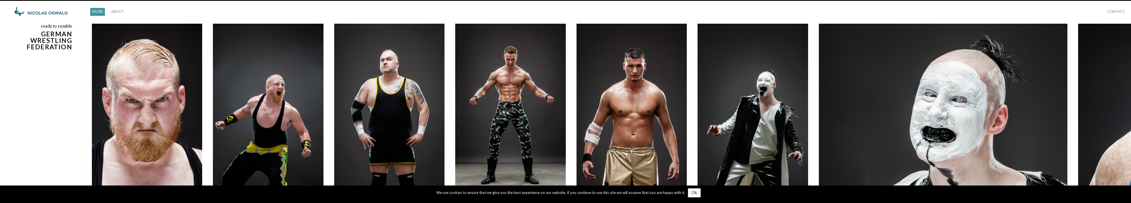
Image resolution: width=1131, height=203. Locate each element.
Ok (694, 192)
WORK (97, 11)
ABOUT (117, 11)
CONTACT (1116, 11)
